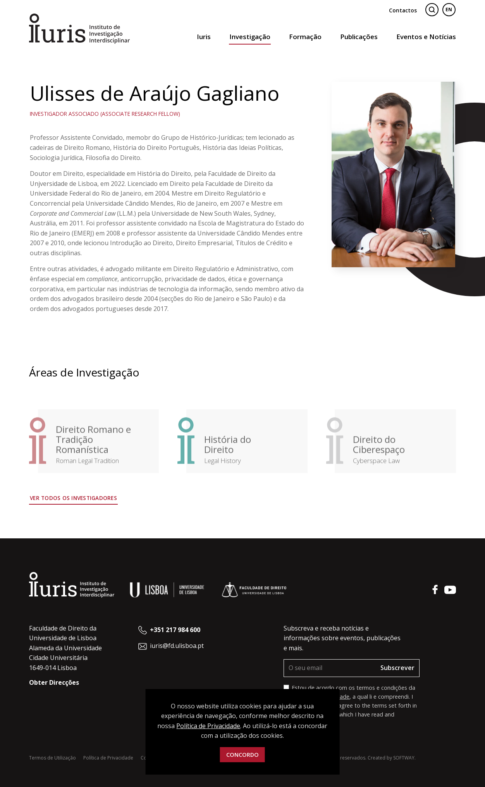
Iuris (204, 36)
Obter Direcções (54, 682)
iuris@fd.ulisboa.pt (177, 645)
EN (448, 9)
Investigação (249, 36)
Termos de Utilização (52, 757)
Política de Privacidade (108, 757)
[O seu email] (330, 668)
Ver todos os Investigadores (73, 498)
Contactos (403, 10)
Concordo (242, 754)
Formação (305, 36)
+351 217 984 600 (175, 629)
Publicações (359, 36)
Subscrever (397, 667)
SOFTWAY (403, 757)
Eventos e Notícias (426, 36)
